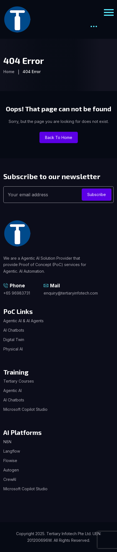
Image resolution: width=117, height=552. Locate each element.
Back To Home (58, 137)
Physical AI (13, 349)
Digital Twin (13, 339)
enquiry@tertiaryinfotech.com (71, 293)
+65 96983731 (16, 293)
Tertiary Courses (18, 381)
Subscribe (96, 194)
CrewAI (9, 479)
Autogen (11, 470)
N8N (7, 441)
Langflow (11, 451)
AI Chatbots (13, 330)
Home (8, 71)
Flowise (10, 460)
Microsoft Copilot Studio (25, 409)
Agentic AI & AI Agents (23, 320)
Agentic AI (12, 390)
